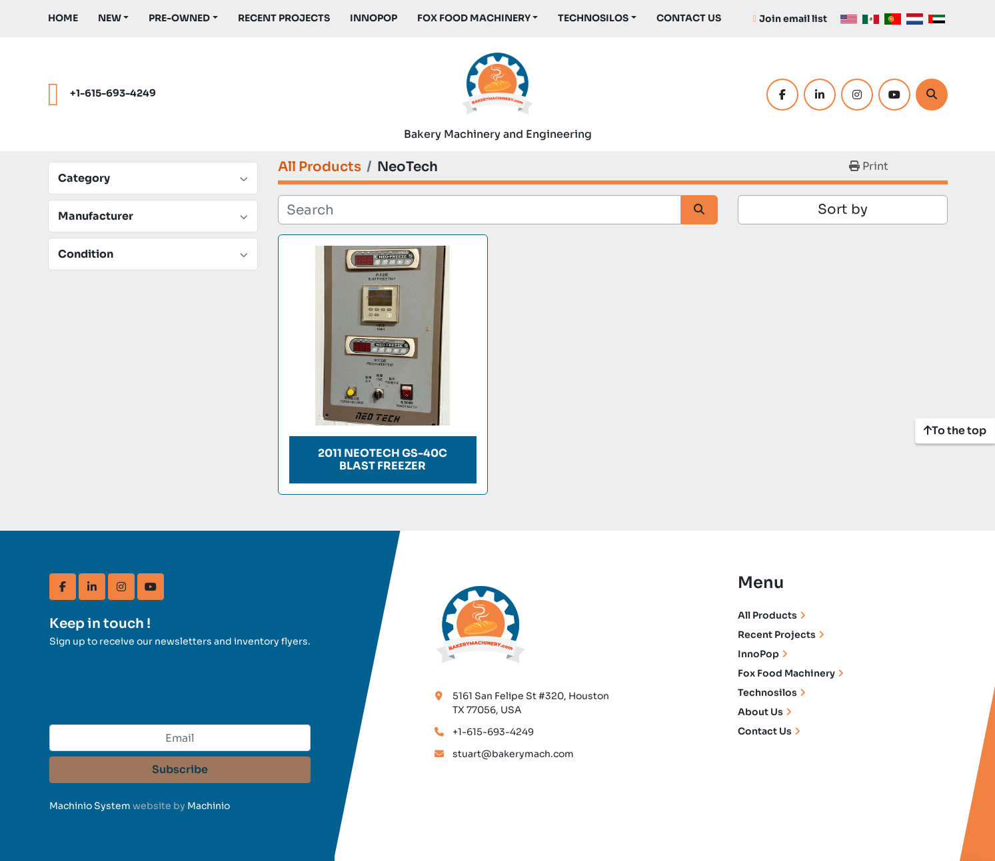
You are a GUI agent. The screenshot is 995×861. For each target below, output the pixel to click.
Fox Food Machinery (473, 18)
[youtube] (894, 95)
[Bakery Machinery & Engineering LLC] (481, 623)
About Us (760, 712)
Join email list (793, 19)
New (109, 18)
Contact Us (688, 18)
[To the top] (955, 430)
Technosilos (767, 693)
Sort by (843, 209)
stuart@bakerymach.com (513, 754)
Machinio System (90, 806)
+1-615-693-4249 (113, 93)
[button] (113, 18)
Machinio (208, 806)
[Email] (180, 737)
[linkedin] (820, 95)
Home (63, 18)
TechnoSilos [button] (593, 18)
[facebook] (782, 95)
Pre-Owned (179, 18)
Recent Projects (284, 18)
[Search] (932, 95)
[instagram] (857, 95)
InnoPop (373, 18)
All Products (767, 615)
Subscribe (180, 769)
